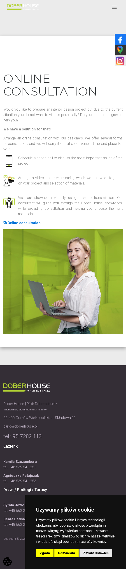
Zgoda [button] (45, 553)
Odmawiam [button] (66, 553)
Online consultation (21, 223)
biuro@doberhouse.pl (20, 426)
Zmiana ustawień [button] (96, 553)
